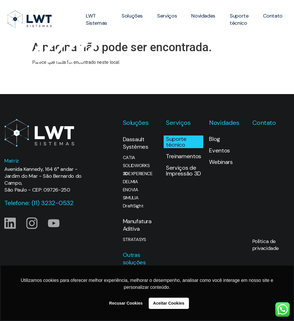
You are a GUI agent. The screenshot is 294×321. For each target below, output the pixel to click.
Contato (273, 15)
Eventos (219, 150)
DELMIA (130, 182)
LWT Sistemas (96, 19)
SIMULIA (131, 198)
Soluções (132, 15)
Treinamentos (183, 156)
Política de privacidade (265, 245)
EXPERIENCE (138, 174)
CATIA (129, 157)
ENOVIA (130, 190)
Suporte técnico (239, 19)
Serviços (167, 15)
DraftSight (133, 206)
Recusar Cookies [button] (126, 303)
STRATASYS (134, 239)
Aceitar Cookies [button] (168, 303)
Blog (214, 138)
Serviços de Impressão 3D (183, 170)
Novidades (203, 15)
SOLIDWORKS (136, 166)
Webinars (221, 161)
